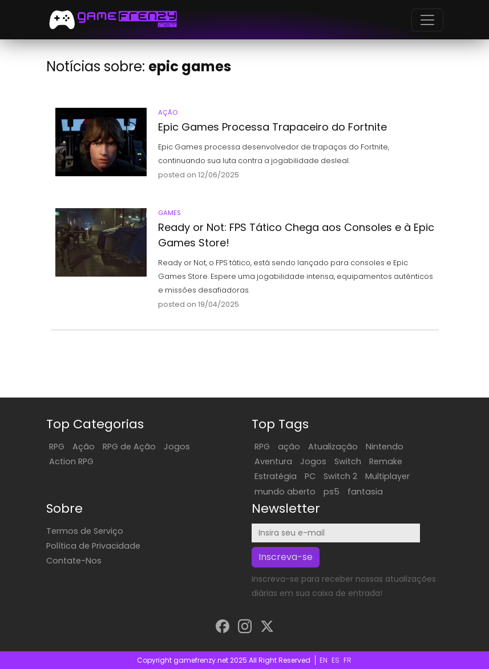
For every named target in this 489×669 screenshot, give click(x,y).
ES (336, 660)
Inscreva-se (285, 556)
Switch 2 (340, 476)
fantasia (365, 491)
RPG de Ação (129, 446)
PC (310, 476)
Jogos (177, 446)
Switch (347, 461)
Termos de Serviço (84, 531)
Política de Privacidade (93, 546)
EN (324, 660)
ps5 (332, 491)
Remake (385, 461)
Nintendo (384, 446)
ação (289, 446)
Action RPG (71, 461)
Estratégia (275, 476)
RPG (56, 446)
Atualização (333, 446)
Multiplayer (387, 476)
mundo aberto (285, 491)
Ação (83, 446)
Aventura (273, 461)
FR (347, 660)
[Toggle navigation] (427, 20)
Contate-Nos (74, 560)
